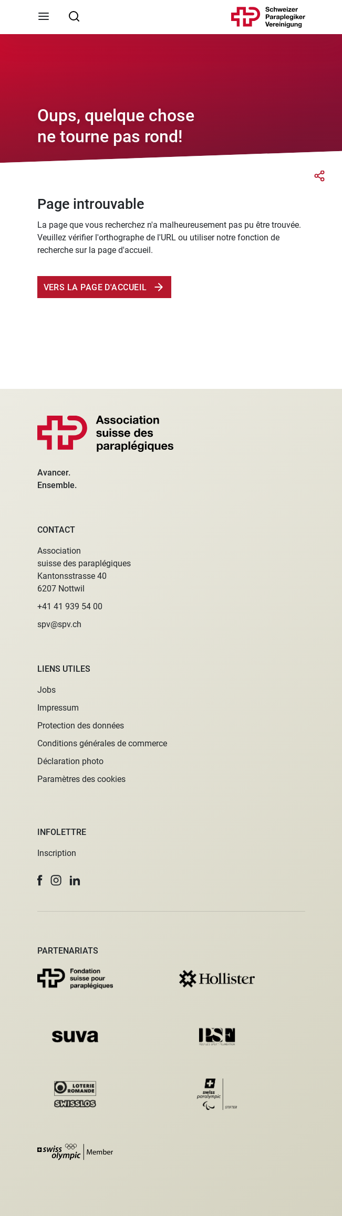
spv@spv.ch (59, 624)
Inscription (56, 853)
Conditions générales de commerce (102, 743)
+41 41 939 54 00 (69, 606)
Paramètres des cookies (81, 779)
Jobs (46, 690)
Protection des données (80, 726)
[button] (40, 880)
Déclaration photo (70, 761)
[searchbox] (74, 16)
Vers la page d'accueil (97, 287)
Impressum (58, 708)
